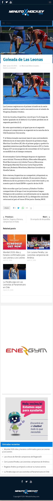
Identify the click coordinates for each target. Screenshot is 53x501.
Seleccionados (12, 52)
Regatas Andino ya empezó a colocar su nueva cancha (25, 466)
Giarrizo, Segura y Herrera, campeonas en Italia (14, 219)
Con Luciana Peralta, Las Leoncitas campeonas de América (37, 255)
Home (3, 52)
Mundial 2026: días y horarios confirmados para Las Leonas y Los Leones (14, 255)
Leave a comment (9, 68)
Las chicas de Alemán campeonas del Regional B (22, 456)
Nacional (22, 52)
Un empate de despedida (38, 218)
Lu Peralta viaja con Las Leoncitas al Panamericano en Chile (14, 284)
